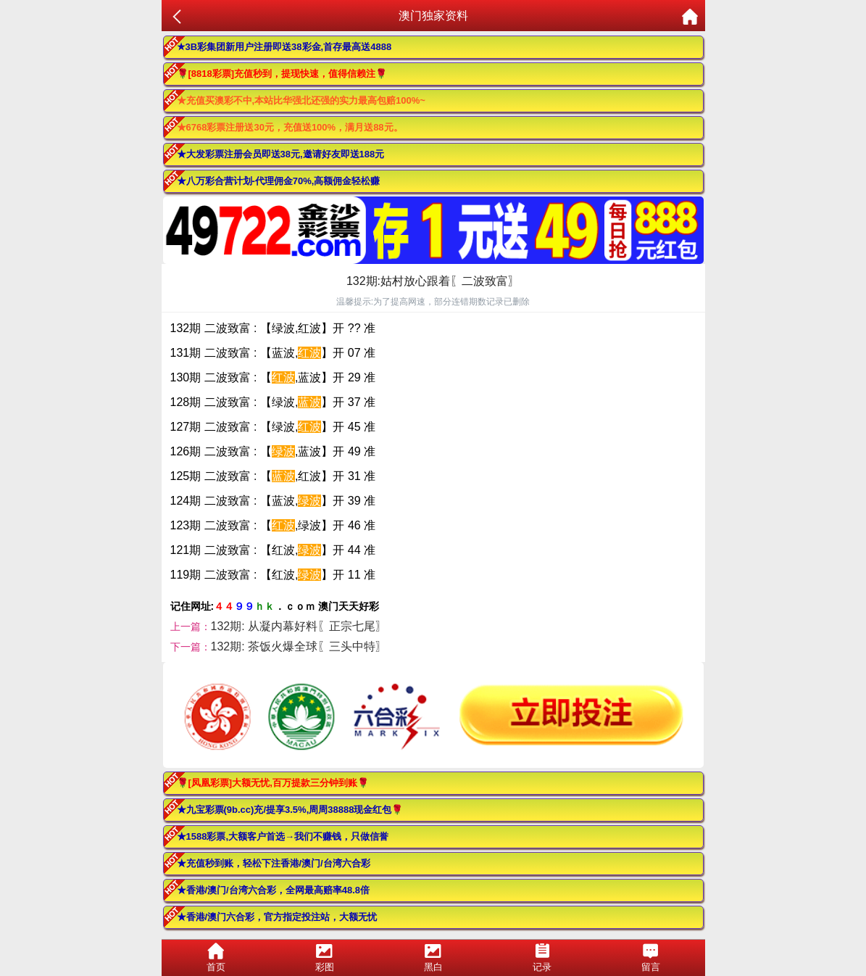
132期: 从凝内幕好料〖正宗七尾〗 (299, 626)
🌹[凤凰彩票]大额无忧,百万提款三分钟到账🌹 (273, 782)
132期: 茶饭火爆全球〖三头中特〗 (299, 646)
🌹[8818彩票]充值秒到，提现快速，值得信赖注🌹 (282, 73)
